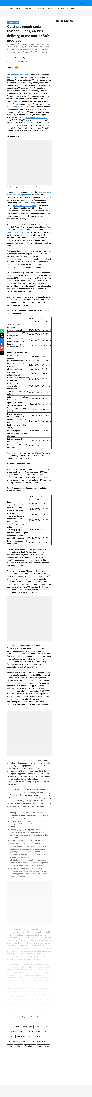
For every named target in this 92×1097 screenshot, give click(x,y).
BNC (11, 8)
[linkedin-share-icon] (2, 345)
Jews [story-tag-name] (10, 1046)
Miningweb (50, 8)
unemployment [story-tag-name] (27, 1027)
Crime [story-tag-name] (17, 1027)
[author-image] (8, 58)
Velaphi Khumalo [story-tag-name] (43, 1046)
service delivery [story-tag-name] (41, 1031)
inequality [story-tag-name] (30, 1031)
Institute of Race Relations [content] (20, 75)
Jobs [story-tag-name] (21, 1031)
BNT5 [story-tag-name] (32, 1041)
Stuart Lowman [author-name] (16, 58)
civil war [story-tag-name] (23, 1041)
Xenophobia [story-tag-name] (12, 1031)
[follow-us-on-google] (16, 67)
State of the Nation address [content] (36, 117)
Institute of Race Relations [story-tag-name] (25, 1036)
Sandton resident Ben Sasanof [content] (24, 205)
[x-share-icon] (2, 336)
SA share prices (62, 8)
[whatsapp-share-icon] (2, 332)
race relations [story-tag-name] (41, 1041)
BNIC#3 (18, 8)
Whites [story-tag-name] (11, 1051)
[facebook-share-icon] (2, 341)
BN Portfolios (39, 8)
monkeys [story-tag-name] (18, 1046)
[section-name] (13, 22)
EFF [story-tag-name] (47, 1027)
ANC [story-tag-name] (10, 1027)
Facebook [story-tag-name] (39, 1027)
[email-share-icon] (2, 349)
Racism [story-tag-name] (11, 1036)
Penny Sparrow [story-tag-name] (29, 1046)
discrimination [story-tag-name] (13, 1041)
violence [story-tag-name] (39, 1036)
